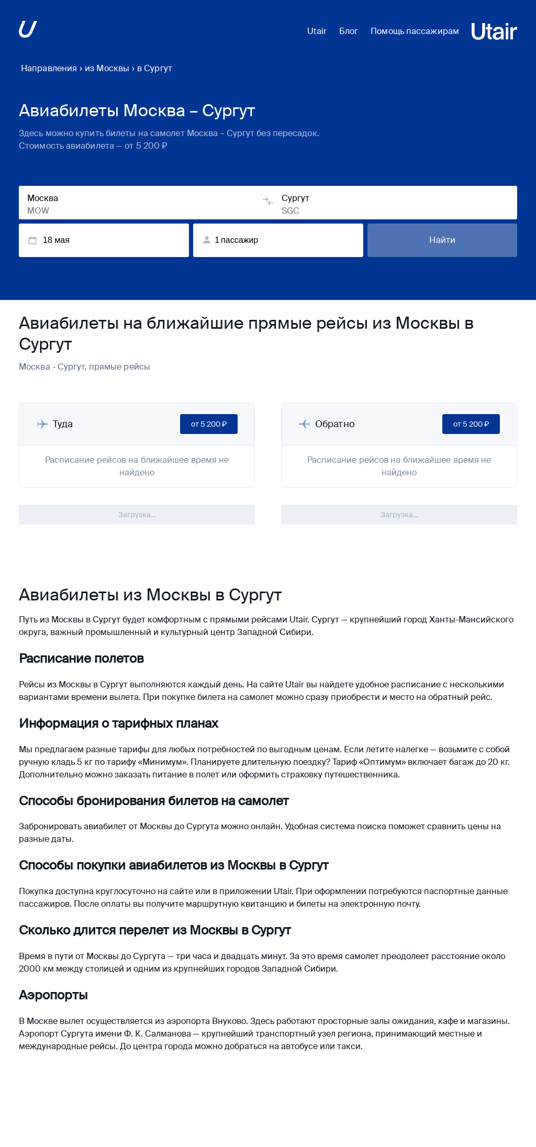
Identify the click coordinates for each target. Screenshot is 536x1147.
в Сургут (154, 68)
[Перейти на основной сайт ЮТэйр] (28, 31)
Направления (49, 68)
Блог (348, 31)
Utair (317, 31)
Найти (442, 240)
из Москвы (107, 68)
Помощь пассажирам (415, 31)
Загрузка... (136, 514)
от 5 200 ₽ (209, 424)
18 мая (48, 240)
